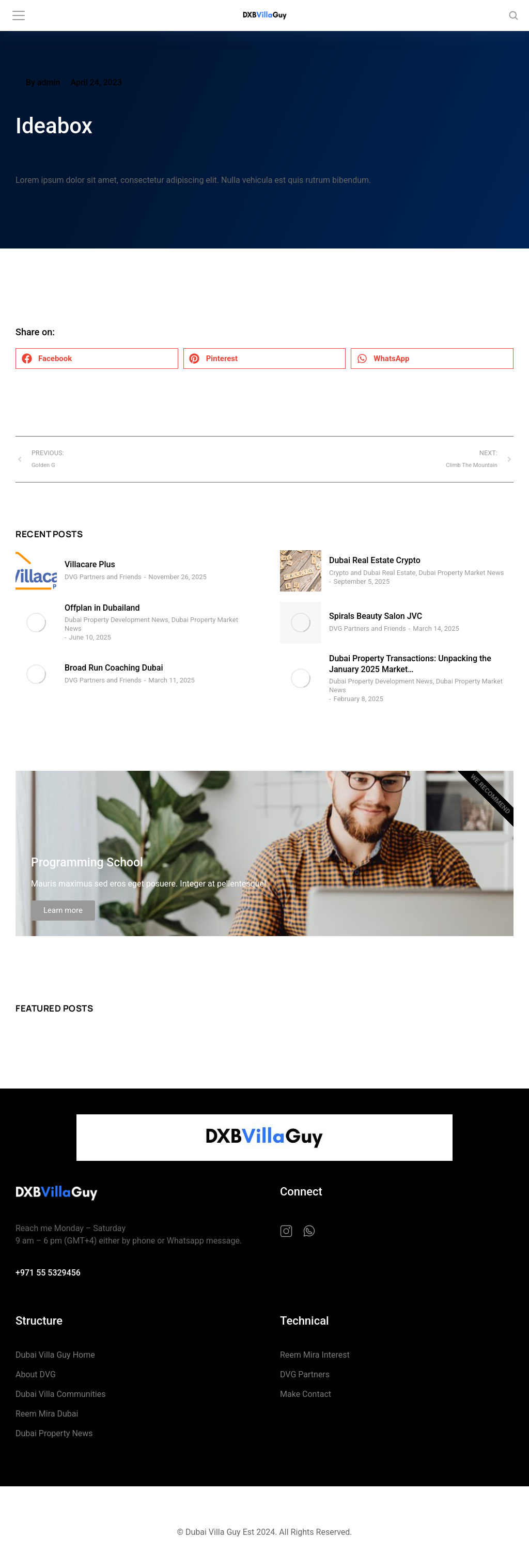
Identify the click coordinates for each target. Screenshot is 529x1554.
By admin (43, 82)
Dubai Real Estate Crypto (375, 560)
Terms (313, 1506)
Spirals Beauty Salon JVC (375, 616)
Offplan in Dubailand (102, 608)
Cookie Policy (274, 1506)
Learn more (63, 910)
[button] (96, 358)
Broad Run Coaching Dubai (114, 668)
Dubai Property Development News (116, 620)
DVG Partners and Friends (103, 577)
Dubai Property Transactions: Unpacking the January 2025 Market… (410, 664)
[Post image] (36, 571)
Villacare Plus (90, 564)
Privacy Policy (226, 1506)
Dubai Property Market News (461, 573)
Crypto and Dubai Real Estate (372, 573)
